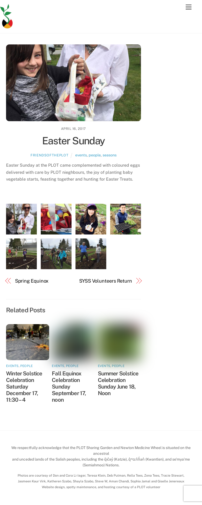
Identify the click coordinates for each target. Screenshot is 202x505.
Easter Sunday (73, 141)
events (81, 155)
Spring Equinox (32, 281)
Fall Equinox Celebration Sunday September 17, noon (69, 386)
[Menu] (188, 7)
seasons (110, 155)
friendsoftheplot (49, 155)
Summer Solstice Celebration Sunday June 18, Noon (118, 383)
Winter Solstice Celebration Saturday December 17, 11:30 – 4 (24, 386)
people (95, 155)
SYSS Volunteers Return (105, 281)
